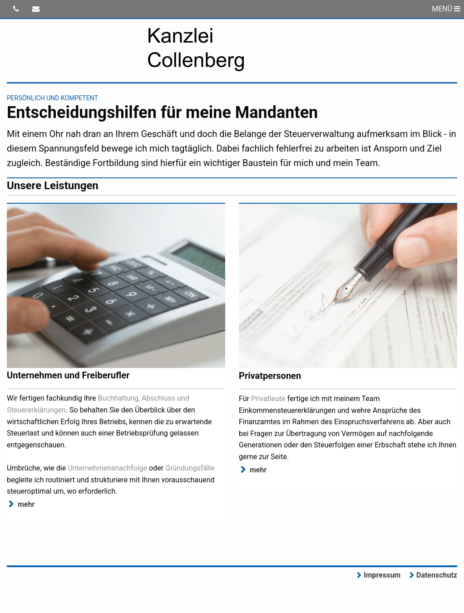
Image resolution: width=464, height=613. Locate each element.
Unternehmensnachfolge (107, 468)
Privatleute (268, 398)
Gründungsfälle (189, 468)
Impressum (382, 575)
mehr (26, 504)
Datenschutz (436, 575)
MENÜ (446, 9)
